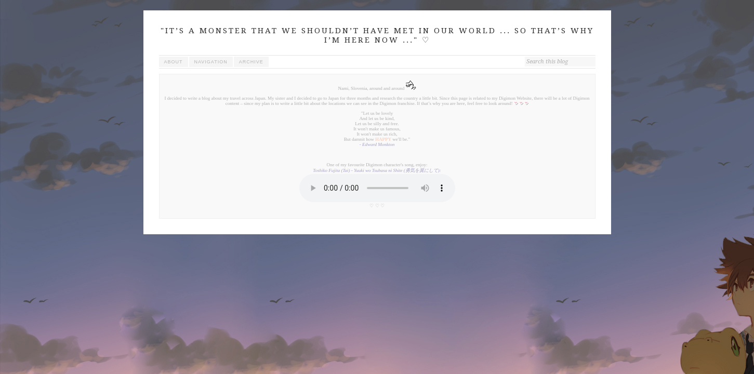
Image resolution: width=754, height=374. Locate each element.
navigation (211, 61)
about (173, 61)
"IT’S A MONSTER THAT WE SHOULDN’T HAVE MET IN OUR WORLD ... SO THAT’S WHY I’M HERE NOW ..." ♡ (377, 35)
